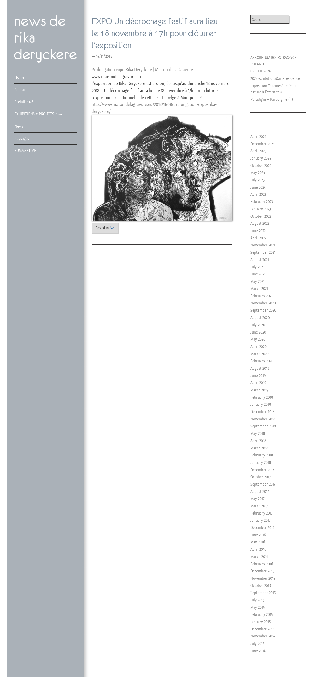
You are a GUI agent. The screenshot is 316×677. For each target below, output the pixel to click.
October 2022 (260, 216)
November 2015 (262, 578)
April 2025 (258, 150)
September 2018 (263, 425)
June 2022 (258, 230)
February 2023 (261, 201)
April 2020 (258, 346)
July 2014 (257, 643)
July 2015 (257, 599)
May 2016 (257, 541)
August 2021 (259, 259)
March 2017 (259, 505)
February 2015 (261, 614)
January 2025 (260, 158)
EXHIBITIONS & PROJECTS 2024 (38, 113)
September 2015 (263, 592)
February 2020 (261, 360)
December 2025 (262, 143)
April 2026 (258, 136)
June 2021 (257, 274)
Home (19, 77)
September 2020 (263, 310)
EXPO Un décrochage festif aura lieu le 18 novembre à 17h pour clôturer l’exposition (155, 33)
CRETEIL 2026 (260, 71)
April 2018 (258, 440)
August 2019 (260, 368)
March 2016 (259, 556)
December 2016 (262, 527)
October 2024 (260, 165)
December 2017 (262, 469)
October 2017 (260, 476)
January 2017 (260, 520)
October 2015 (260, 585)
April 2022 (258, 237)
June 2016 (258, 534)
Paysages (22, 138)
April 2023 (258, 194)
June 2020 (258, 332)
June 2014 (257, 650)
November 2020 (263, 303)
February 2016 (261, 563)
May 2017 (257, 498)
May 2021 (257, 281)
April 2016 (258, 549)
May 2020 (257, 339)
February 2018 (261, 455)
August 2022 (259, 223)
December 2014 (262, 628)
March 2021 (259, 288)
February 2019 (261, 397)
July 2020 (257, 324)
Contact (21, 89)
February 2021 (261, 295)
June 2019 (258, 375)
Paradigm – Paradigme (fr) (271, 99)
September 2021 (263, 252)
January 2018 (260, 462)
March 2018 (259, 447)
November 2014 (262, 636)
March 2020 (259, 353)
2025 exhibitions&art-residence (275, 78)
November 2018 (262, 418)
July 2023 (257, 179)
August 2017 (259, 491)
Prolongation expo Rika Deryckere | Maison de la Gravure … (144, 69)
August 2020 (260, 317)
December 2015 (262, 570)
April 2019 (258, 382)
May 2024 (257, 172)
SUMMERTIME (25, 150)
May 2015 (257, 607)
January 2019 (260, 404)
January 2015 (260, 621)
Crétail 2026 (24, 101)
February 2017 (261, 513)
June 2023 (258, 187)
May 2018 (257, 433)
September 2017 (262, 484)
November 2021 (262, 244)
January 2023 (260, 208)
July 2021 (257, 266)
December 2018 (262, 411)
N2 (111, 227)
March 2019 (259, 389)
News (19, 126)
